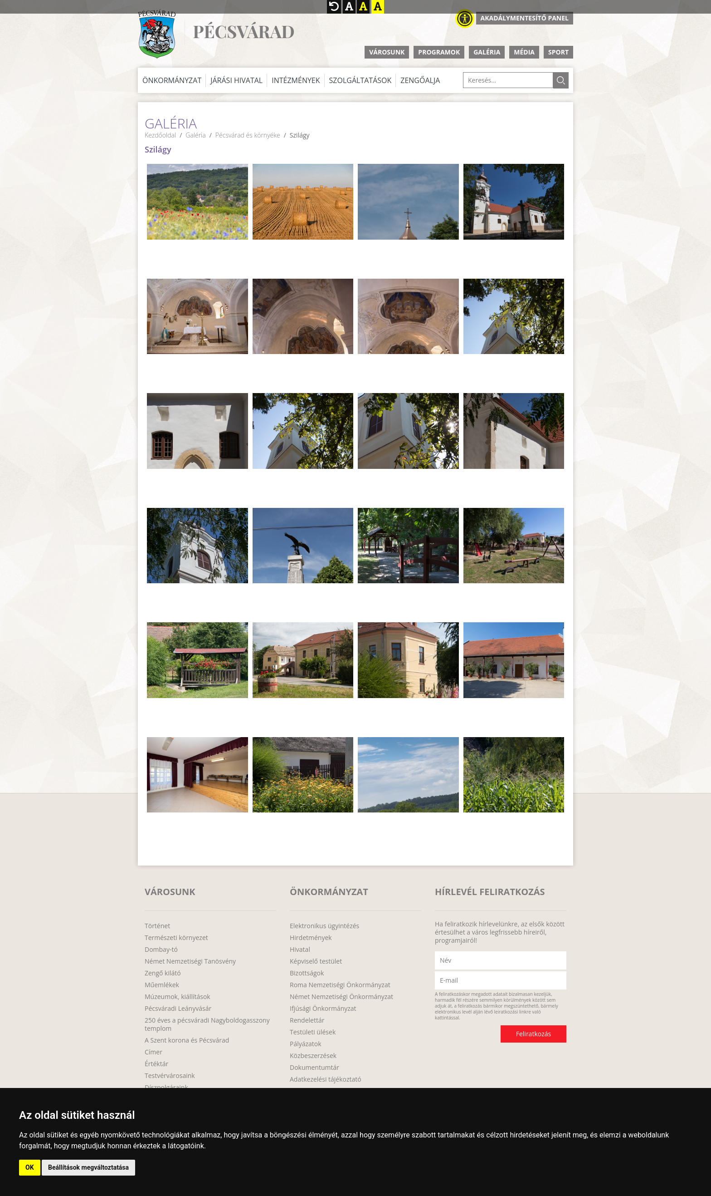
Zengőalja (420, 80)
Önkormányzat (171, 80)
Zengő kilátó (163, 973)
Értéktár (156, 1064)
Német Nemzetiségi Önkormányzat (341, 997)
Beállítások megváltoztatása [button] (88, 1167)
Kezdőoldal (160, 135)
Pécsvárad (243, 31)
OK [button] (29, 1167)
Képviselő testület (316, 961)
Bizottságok (307, 973)
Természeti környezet (176, 938)
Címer (153, 1052)
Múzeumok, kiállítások (177, 997)
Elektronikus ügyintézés (324, 926)
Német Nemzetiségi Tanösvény (190, 961)
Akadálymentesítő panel (525, 18)
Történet (157, 926)
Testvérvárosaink (170, 1076)
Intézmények (296, 80)
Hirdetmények (311, 938)
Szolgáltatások (360, 80)
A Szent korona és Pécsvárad (187, 1040)
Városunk (386, 52)
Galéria (486, 52)
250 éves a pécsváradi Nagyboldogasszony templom (207, 1024)
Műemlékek (162, 985)
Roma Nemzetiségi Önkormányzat (340, 985)
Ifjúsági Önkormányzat (323, 1008)
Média (524, 52)
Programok (439, 52)
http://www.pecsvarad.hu (156, 34)
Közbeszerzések (313, 1056)
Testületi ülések (313, 1032)
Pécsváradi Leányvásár (178, 1008)
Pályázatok (305, 1044)
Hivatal (300, 949)
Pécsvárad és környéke (247, 135)
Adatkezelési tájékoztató (325, 1079)
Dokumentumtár (314, 1067)
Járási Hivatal (236, 80)
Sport (558, 52)
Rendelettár (307, 1020)
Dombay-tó (161, 949)
